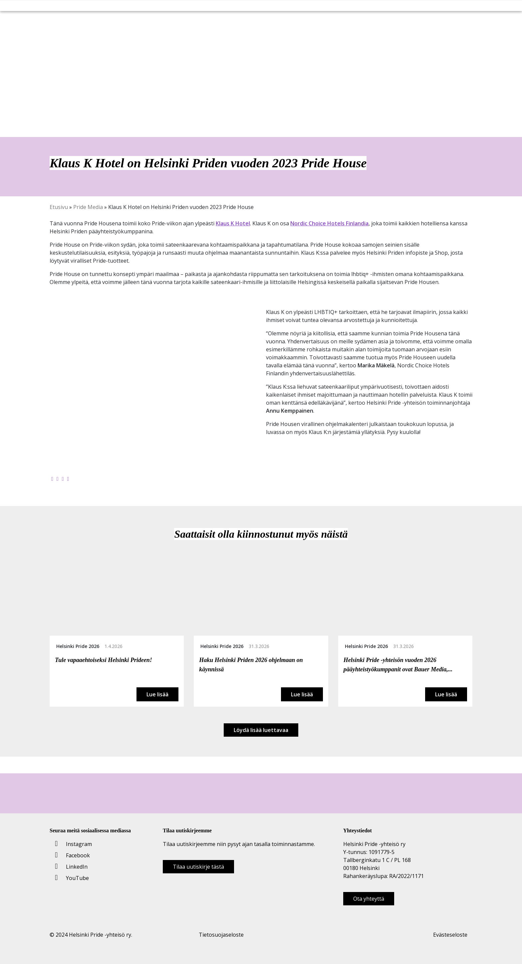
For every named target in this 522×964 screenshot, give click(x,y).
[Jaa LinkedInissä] (63, 478)
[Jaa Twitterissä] (58, 478)
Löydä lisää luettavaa (261, 730)
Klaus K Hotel (233, 223)
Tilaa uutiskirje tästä (198, 866)
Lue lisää (157, 694)
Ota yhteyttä (368, 898)
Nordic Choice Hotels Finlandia (329, 223)
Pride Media (88, 207)
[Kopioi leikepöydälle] (68, 478)
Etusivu (59, 207)
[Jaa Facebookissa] (52, 478)
